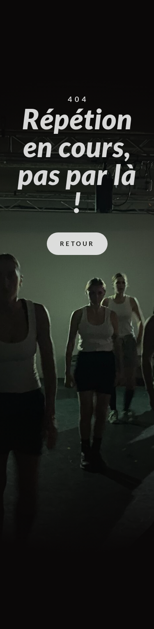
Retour (77, 243)
